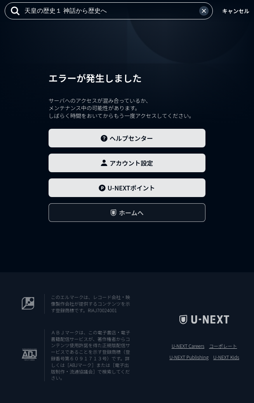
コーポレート (223, 346)
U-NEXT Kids (226, 357)
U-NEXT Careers (188, 346)
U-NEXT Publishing (189, 357)
